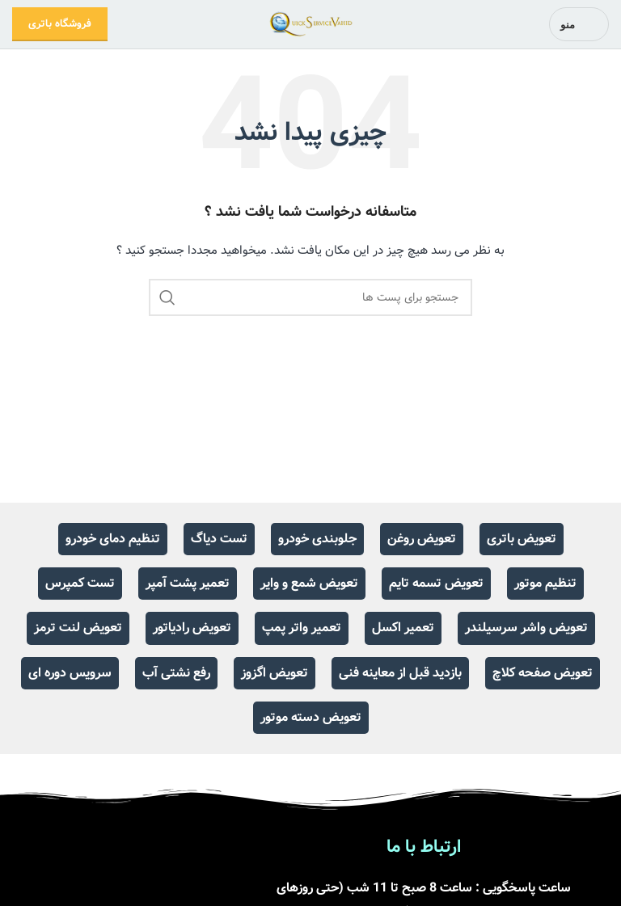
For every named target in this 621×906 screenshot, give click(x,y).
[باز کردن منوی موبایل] (579, 24)
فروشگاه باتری (59, 23)
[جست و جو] (310, 297)
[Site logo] (310, 24)
